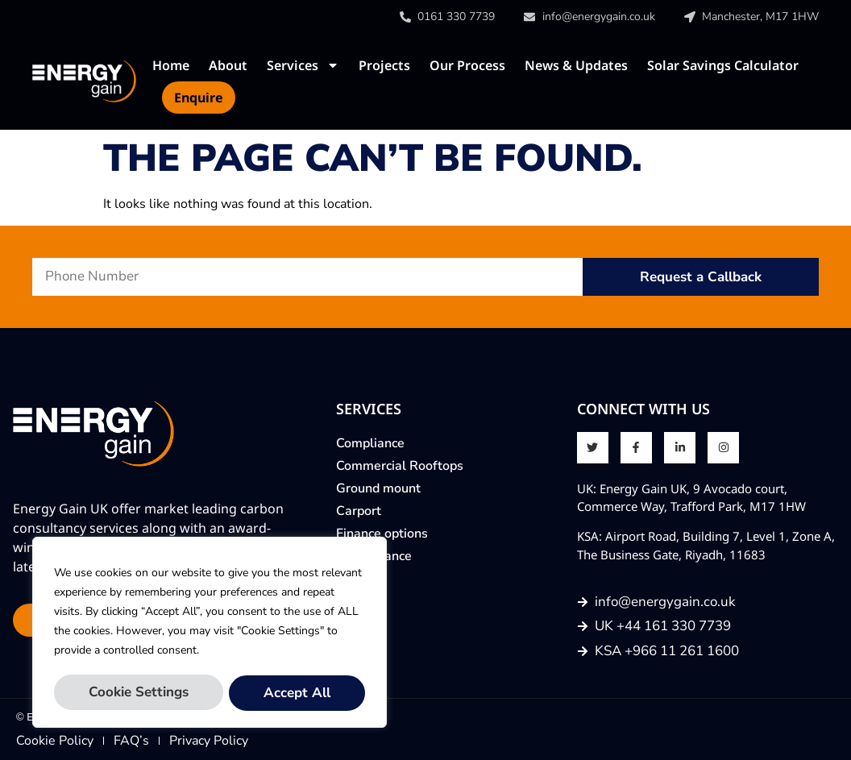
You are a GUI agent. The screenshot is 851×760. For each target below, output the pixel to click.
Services (303, 65)
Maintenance (374, 556)
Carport (358, 511)
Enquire (198, 97)
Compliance (370, 443)
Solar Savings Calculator (723, 65)
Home (170, 65)
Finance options (382, 533)
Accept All (297, 692)
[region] (209, 633)
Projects (384, 65)
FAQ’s (131, 741)
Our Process (467, 65)
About (228, 65)
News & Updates (576, 65)
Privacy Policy (208, 741)
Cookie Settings (139, 692)
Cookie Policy (54, 741)
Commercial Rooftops (399, 466)
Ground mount (378, 488)
